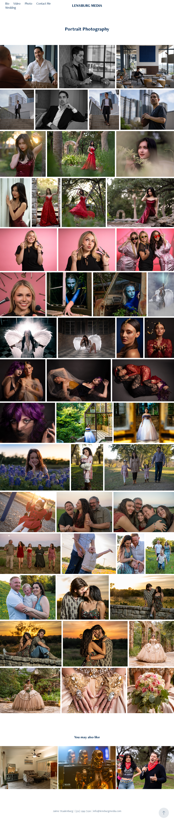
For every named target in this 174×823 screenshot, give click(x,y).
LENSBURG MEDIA (87, 5)
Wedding (10, 8)
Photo (28, 3)
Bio (7, 3)
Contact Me (43, 3)
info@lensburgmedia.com (107, 811)
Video (17, 3)
